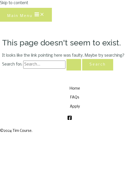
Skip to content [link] (14, 3)
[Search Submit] (74, 64)
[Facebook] (69, 119)
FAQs (74, 97)
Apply (75, 106)
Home (75, 88)
